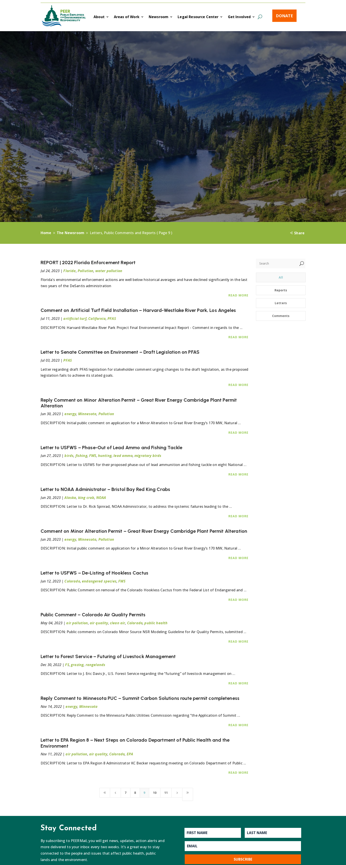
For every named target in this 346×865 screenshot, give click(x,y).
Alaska (70, 497)
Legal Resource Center (198, 17)
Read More (238, 295)
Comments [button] (281, 316)
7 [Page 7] (125, 793)
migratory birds (147, 455)
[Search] (277, 263)
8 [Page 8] (135, 793)
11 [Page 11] (166, 793)
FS (67, 664)
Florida (69, 270)
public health (155, 623)
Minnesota (87, 413)
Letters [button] (281, 303)
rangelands (95, 664)
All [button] (281, 277)
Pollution (85, 270)
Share (299, 233)
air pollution (77, 623)
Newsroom (158, 17)
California (97, 318)
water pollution (108, 270)
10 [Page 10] (154, 793)
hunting (105, 455)
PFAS (111, 318)
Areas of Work (126, 17)
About (99, 17)
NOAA (101, 497)
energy (70, 413)
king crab (86, 497)
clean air (117, 623)
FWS (92, 455)
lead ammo (122, 455)
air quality (99, 623)
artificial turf (74, 318)
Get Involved (239, 17)
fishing (81, 455)
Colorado (72, 581)
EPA (130, 754)
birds (68, 455)
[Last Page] (187, 794)
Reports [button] (281, 290)
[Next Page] (176, 793)
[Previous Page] (115, 793)
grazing (77, 664)
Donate (284, 15)
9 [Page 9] (144, 793)
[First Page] (104, 793)
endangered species (99, 581)
